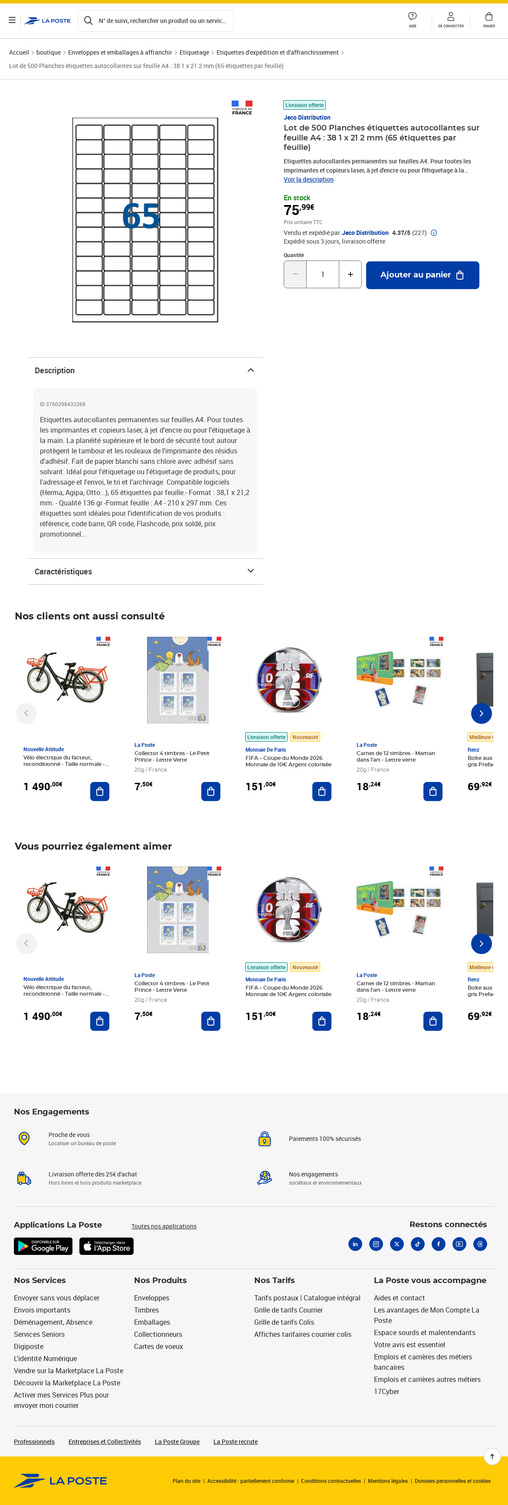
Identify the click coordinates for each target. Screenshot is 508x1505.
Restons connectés (448, 1225)
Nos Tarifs (274, 1281)
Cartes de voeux (158, 1346)
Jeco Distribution (307, 117)
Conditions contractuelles (331, 1480)
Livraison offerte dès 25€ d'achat (93, 1174)
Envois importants (42, 1310)
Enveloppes (151, 1298)
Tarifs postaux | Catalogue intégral (307, 1298)
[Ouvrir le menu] (12, 20)
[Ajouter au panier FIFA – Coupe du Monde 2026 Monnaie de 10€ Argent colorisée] (321, 791)
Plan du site (186, 1480)
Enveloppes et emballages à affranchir (120, 52)
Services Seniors (39, 1334)
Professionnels (34, 1441)
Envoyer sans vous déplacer (56, 1298)
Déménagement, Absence (53, 1322)
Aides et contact (399, 1298)
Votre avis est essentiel (409, 1344)
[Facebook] (439, 1244)
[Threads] (480, 1244)
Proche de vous (69, 1134)
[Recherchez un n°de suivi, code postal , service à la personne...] (156, 21)
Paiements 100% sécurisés (325, 1138)
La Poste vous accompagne (430, 1281)
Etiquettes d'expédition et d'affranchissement (277, 52)
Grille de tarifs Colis (284, 1322)
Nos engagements (313, 1174)
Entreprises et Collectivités (105, 1441)
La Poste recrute (235, 1441)
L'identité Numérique (45, 1358)
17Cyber (386, 1391)
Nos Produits (160, 1281)
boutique (48, 52)
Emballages (152, 1322)
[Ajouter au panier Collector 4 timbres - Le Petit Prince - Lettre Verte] (210, 791)
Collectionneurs (158, 1334)
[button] (412, 20)
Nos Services (40, 1281)
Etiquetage (194, 52)
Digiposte (28, 1346)
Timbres (146, 1310)
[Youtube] (459, 1244)
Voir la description (309, 179)
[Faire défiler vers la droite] (481, 713)
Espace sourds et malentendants (424, 1332)
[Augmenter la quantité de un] (350, 274)
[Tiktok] (418, 1244)
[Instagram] (376, 1244)
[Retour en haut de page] (492, 1456)
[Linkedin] (355, 1244)
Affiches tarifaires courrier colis (302, 1334)
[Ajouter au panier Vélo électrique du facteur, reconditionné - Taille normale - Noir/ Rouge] (99, 791)
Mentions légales (388, 1480)
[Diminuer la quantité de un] (295, 274)
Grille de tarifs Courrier (288, 1310)
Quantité (294, 254)
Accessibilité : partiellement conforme (250, 1480)
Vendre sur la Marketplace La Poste (68, 1370)
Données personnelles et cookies (453, 1480)
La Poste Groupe (177, 1441)
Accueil (19, 52)
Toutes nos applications (164, 1226)
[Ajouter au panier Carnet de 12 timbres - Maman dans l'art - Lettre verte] (433, 791)
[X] (397, 1244)
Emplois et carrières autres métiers (427, 1379)
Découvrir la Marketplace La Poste (67, 1383)
